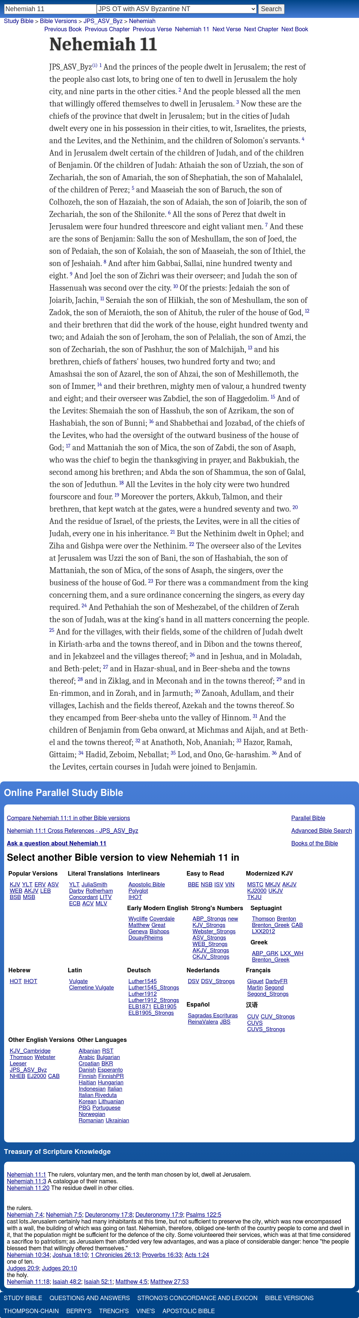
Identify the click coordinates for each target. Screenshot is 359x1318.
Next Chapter (261, 29)
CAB (297, 925)
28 (80, 679)
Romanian (91, 1120)
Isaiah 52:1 (98, 1282)
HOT (16, 981)
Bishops (159, 931)
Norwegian (92, 1114)
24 (84, 605)
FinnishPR (111, 1076)
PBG (85, 1108)
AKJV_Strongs (211, 950)
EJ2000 (36, 1076)
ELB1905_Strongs (151, 1013)
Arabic (87, 1057)
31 (255, 716)
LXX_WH (291, 953)
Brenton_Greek (270, 925)
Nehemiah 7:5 (64, 1215)
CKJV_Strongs (211, 957)
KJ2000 (257, 891)
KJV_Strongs (209, 925)
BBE (193, 884)
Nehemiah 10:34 (28, 1255)
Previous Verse (152, 29)
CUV (253, 1017)
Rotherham (99, 891)
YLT (27, 884)
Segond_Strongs (268, 994)
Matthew (139, 925)
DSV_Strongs (218, 981)
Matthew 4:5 (131, 1282)
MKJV (273, 884)
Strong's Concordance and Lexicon (197, 1298)
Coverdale (162, 919)
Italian (115, 1089)
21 (172, 532)
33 (239, 741)
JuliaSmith (94, 884)
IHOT (135, 897)
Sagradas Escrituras (213, 1015)
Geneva (138, 931)
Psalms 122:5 (203, 1215)
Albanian (89, 1051)
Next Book (294, 29)
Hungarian (111, 1082)
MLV (101, 903)
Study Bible (18, 21)
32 (137, 741)
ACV (88, 903)
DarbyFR (276, 981)
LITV (106, 897)
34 (81, 753)
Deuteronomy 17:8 (108, 1215)
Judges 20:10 (59, 1268)
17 (68, 446)
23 (150, 581)
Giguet (255, 981)
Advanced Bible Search (321, 831)
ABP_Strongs (209, 919)
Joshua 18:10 (69, 1255)
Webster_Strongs (214, 931)
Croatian (89, 1063)
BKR (107, 1063)
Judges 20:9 (23, 1268)
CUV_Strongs (278, 1017)
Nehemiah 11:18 (28, 1282)
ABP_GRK (265, 953)
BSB (15, 897)
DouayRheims (145, 938)
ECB (74, 903)
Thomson (263, 919)
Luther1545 (142, 981)
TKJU (254, 897)
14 (99, 384)
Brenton (286, 919)
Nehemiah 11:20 (28, 1188)
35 (173, 753)
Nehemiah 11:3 (27, 1181)
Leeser (18, 1063)
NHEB (17, 1076)
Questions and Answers (89, 1298)
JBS (225, 1022)
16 (151, 421)
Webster (45, 1057)
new (233, 919)
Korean (88, 1101)
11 (102, 298)
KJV (15, 884)
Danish (87, 1070)
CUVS (255, 1023)
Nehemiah (142, 21)
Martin (255, 988)
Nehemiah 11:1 (27, 1175)
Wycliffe (137, 919)
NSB (206, 884)
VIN (229, 884)
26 (192, 655)
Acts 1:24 (197, 1255)
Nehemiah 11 (192, 29)
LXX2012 (263, 931)
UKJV (276, 891)
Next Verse (226, 29)
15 (273, 397)
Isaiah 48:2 (66, 1282)
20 (295, 507)
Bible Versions (58, 21)
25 (52, 630)
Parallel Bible (308, 818)
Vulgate (78, 981)
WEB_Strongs (210, 944)
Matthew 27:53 (169, 1282)
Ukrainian (117, 1120)
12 (307, 311)
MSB (29, 897)
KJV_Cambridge (30, 1051)
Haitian (87, 1082)
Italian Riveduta (98, 1095)
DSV (193, 981)
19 (117, 495)
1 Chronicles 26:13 (115, 1255)
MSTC (255, 884)
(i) (95, 65)
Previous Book (63, 29)
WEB (16, 891)
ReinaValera (203, 1022)
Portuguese (106, 1108)
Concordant (83, 897)
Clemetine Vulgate (91, 988)
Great (158, 925)
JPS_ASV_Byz (102, 21)
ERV (40, 884)
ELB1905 (164, 1007)
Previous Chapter (107, 29)
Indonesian (92, 1089)
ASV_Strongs (209, 938)
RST (108, 1051)
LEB (45, 891)
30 (197, 691)
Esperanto (110, 1070)
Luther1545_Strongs (153, 988)
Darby (76, 891)
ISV (218, 884)
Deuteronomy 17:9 (159, 1215)
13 (250, 348)
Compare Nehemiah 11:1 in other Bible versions (68, 818)
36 (274, 753)
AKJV (31, 891)
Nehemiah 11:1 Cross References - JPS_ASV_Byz (72, 831)
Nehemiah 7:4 (25, 1215)
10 (175, 286)
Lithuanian (111, 1101)
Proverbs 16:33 (162, 1255)
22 (192, 544)
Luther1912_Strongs (153, 1000)
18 (121, 483)
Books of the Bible (314, 844)
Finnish (88, 1076)
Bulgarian (108, 1057)
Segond (274, 988)
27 (105, 667)
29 (279, 679)
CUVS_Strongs (266, 1029)
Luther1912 (142, 994)
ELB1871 (139, 1007)
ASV (53, 884)
